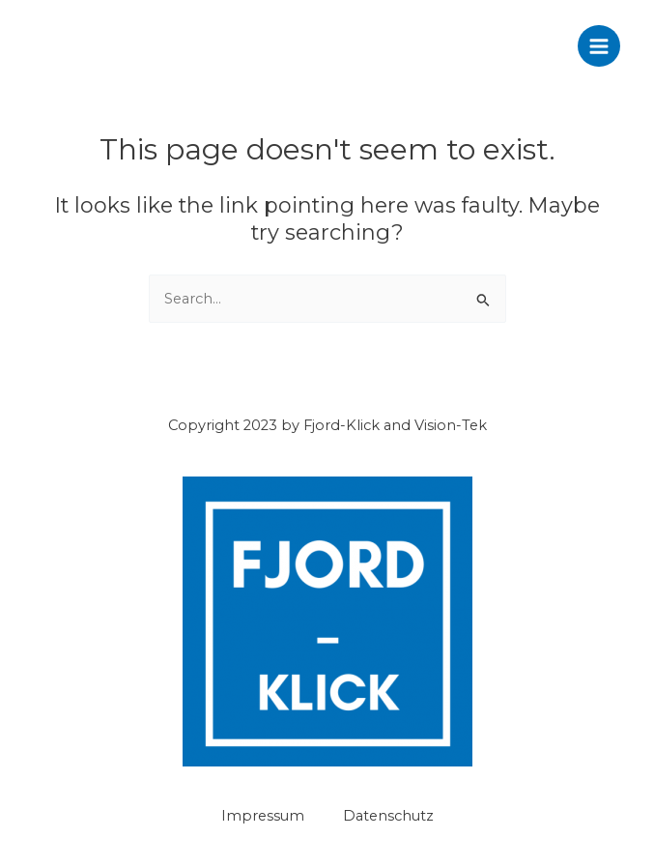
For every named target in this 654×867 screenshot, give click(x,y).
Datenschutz (388, 815)
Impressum (262, 815)
